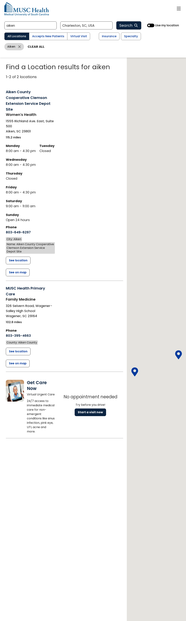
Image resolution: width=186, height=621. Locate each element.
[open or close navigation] (179, 8)
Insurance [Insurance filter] (109, 36)
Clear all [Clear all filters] (36, 46)
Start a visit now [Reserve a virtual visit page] (90, 412)
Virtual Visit (78, 36)
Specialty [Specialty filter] (131, 36)
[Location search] (86, 25)
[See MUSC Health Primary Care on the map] (18, 363)
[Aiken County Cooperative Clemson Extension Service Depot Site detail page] (18, 260)
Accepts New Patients (48, 36)
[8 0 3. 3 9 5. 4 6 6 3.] (18, 335)
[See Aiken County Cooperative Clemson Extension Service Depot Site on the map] (18, 272)
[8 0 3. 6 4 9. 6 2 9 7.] (18, 232)
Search (128, 25)
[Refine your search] (30, 25)
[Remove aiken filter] (14, 46)
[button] (178, 355)
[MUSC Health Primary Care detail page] (18, 351)
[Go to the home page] (26, 9)
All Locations (16, 36)
